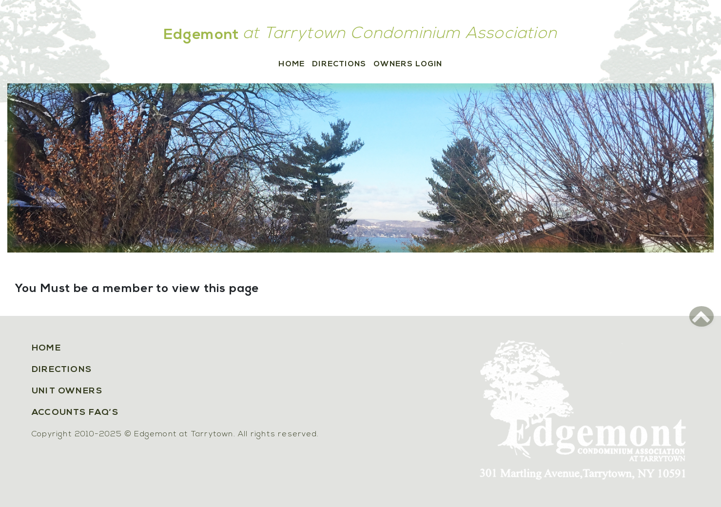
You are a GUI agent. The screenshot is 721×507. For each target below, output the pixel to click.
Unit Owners (67, 391)
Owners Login (407, 64)
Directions (339, 64)
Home (291, 64)
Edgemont (202, 35)
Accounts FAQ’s (75, 412)
